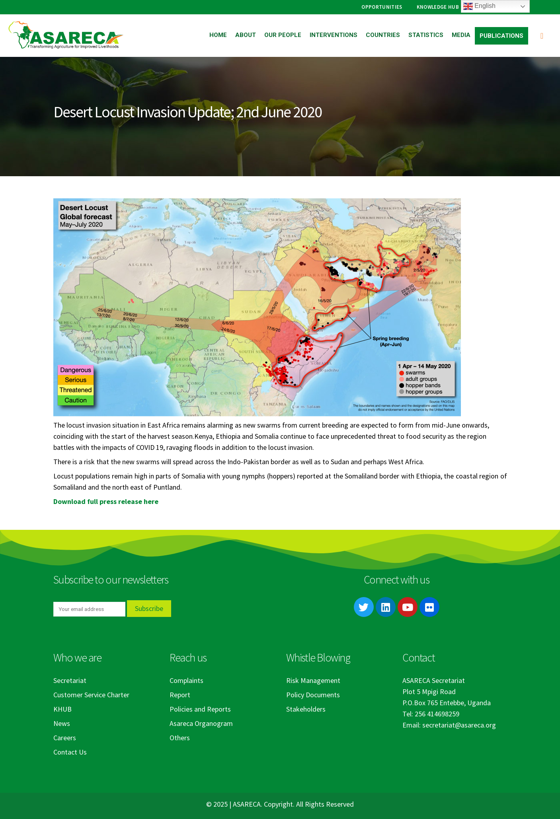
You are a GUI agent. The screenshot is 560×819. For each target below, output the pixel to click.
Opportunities (381, 7)
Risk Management (313, 680)
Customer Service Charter (91, 694)
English (479, 6)
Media (461, 35)
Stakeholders (306, 709)
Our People (282, 35)
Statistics (425, 35)
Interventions (333, 35)
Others (180, 737)
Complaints (186, 680)
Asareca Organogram (201, 723)
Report (180, 694)
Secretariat (69, 680)
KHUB (62, 709)
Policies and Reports (200, 709)
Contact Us (70, 752)
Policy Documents (313, 694)
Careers (64, 737)
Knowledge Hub (438, 7)
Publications (501, 35)
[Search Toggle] (542, 35)
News (61, 723)
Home (218, 35)
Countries (383, 35)
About (245, 35)
